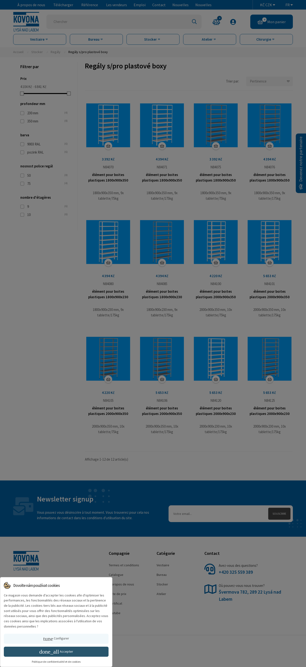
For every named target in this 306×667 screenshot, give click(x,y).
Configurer (56, 639)
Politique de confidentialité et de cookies (56, 661)
